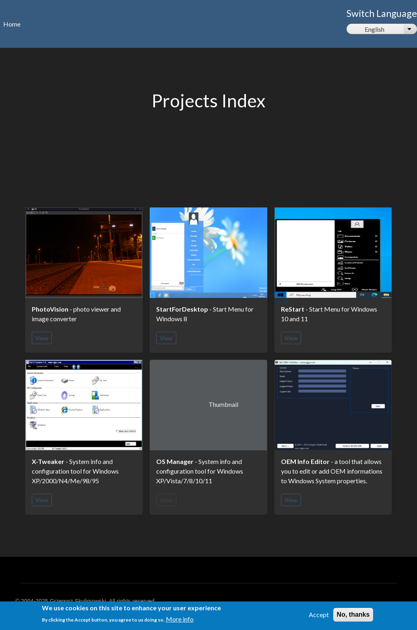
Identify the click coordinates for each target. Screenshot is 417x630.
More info (180, 621)
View (41, 337)
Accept (319, 616)
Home (12, 24)
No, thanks (353, 616)
